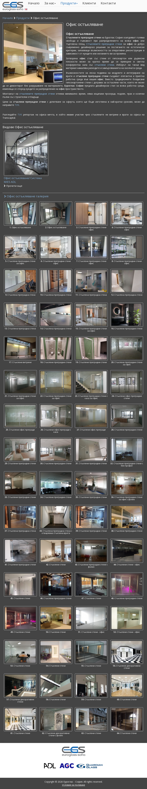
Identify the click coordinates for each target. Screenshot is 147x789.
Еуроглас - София (72, 781)
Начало (34, 3)
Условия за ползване (73, 784)
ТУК (17, 104)
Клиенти (89, 3)
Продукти (69, 3)
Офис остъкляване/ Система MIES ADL (26, 182)
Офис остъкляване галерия (26, 196)
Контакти (108, 3)
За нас (50, 3)
